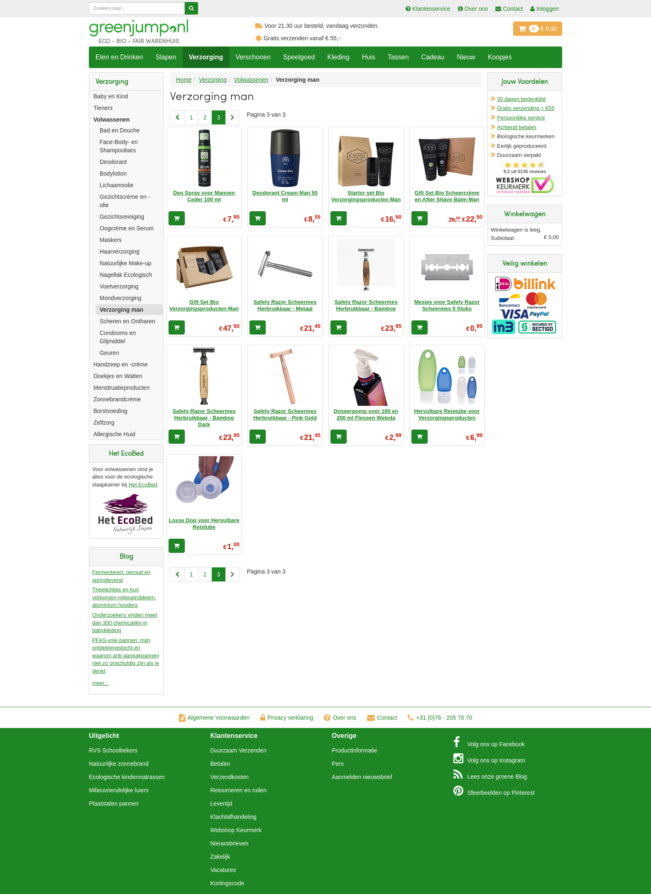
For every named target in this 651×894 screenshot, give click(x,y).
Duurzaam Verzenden (238, 750)
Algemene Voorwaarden (214, 717)
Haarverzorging (120, 251)
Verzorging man (121, 309)
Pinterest (494, 790)
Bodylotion (113, 173)
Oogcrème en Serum (127, 228)
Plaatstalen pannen (114, 803)
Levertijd (221, 803)
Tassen (398, 57)
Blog (490, 774)
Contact (382, 717)
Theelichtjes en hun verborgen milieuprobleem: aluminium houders (124, 597)
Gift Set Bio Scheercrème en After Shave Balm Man (446, 196)
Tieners (103, 108)
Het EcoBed (142, 484)
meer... (100, 683)
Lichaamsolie (117, 185)
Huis (368, 57)
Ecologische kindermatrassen (127, 777)
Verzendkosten (229, 777)
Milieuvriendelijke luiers (119, 790)
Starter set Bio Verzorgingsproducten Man (366, 196)
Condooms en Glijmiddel (118, 337)
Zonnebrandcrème (117, 399)
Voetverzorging (119, 286)
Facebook (489, 742)
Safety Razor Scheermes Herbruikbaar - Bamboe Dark (204, 418)
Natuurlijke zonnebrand (119, 763)
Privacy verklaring (286, 717)
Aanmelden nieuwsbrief (362, 777)
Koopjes (500, 57)
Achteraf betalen (516, 127)
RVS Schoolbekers (113, 750)
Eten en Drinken (119, 57)
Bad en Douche (120, 130)
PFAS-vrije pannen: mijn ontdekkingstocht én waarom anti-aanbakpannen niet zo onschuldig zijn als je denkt (125, 655)
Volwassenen (111, 119)
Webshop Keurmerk (236, 830)
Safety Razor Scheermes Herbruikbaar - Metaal (285, 305)
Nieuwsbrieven (229, 843)
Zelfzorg (104, 422)
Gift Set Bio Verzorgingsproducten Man (204, 305)
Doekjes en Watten (117, 376)
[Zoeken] (191, 8)
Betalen (220, 763)
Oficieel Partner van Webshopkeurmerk (525, 184)
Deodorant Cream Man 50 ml (285, 196)
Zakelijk (220, 856)
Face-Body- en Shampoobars (119, 146)
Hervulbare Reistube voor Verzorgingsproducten (447, 414)
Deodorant (113, 162)
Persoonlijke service (521, 118)
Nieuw (466, 57)
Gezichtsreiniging (122, 216)
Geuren (109, 352)
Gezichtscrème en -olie (125, 200)
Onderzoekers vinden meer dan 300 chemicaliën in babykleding (124, 622)
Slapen (166, 57)
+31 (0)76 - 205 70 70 (440, 717)
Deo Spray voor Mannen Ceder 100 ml (204, 196)
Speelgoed (299, 57)
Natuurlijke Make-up (126, 263)
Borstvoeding (110, 411)
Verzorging (206, 57)
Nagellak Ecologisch (126, 274)
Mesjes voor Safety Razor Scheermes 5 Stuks (447, 305)
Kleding (338, 57)
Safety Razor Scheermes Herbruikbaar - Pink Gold (285, 414)
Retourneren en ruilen (238, 790)
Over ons (340, 717)
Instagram (489, 758)
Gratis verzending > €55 (525, 108)
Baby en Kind (110, 96)
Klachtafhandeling (233, 816)
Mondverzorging (120, 298)
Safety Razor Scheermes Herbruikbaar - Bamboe (366, 305)
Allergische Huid (114, 434)
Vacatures (223, 870)
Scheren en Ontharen (127, 321)
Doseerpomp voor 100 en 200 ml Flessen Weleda (366, 414)
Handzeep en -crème (120, 364)
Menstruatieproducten (121, 387)
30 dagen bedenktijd (521, 99)
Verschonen (253, 57)
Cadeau (432, 57)
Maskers (111, 240)
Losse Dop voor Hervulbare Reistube (204, 523)
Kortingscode (227, 883)
